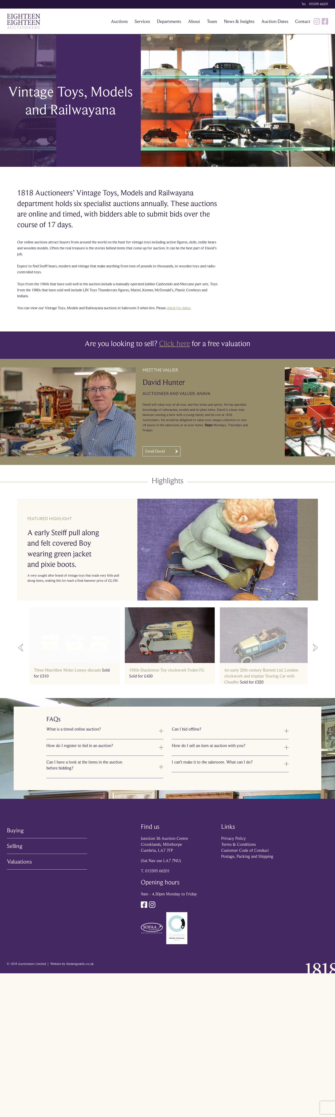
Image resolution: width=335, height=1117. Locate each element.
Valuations (19, 861)
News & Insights (239, 21)
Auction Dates (274, 21)
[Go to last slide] (20, 647)
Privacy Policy (233, 838)
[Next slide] (315, 647)
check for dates (178, 308)
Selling (14, 846)
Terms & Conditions (238, 844)
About (194, 21)
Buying (15, 830)
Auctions (119, 21)
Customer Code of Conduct (245, 850)
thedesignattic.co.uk (80, 964)
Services (142, 21)
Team (212, 21)
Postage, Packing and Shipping (247, 856)
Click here (174, 343)
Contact (302, 21)
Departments (169, 21)
